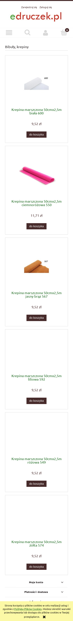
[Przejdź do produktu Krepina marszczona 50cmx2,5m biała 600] (36, 83)
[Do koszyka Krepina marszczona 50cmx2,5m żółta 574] (36, 567)
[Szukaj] (27, 32)
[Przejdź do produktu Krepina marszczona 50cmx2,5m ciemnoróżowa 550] (36, 174)
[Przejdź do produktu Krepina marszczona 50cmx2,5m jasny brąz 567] (36, 266)
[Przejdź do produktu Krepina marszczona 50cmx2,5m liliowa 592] (36, 352)
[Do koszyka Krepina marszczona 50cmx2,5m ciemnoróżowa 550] (36, 226)
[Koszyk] (64, 32)
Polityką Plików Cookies (28, 609)
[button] (9, 32)
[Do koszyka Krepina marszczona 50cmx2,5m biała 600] (36, 134)
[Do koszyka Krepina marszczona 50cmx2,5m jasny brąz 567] (36, 318)
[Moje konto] (46, 32)
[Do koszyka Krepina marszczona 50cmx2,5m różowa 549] (36, 484)
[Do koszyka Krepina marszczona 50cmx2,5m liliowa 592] (36, 401)
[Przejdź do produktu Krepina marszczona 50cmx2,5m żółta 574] (36, 518)
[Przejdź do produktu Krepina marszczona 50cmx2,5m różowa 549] (36, 435)
